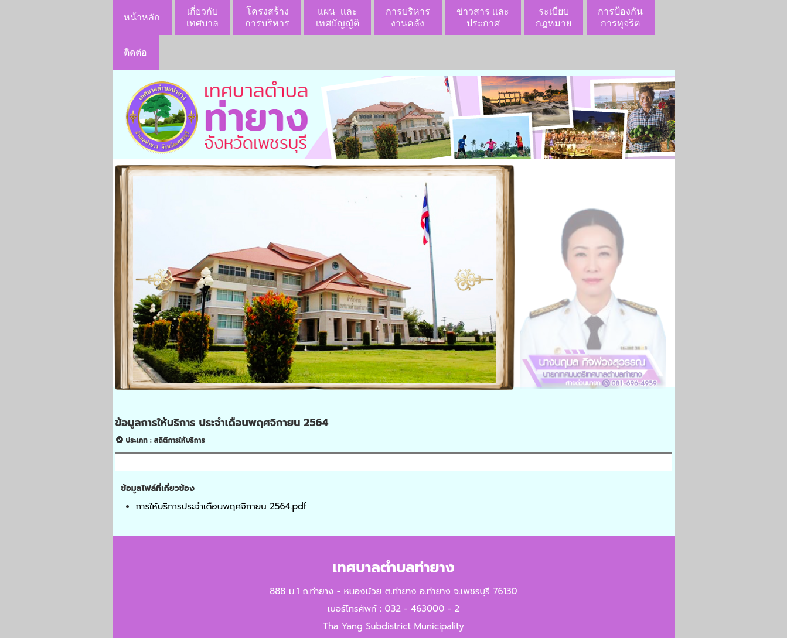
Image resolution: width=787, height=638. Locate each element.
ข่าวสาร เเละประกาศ (482, 17)
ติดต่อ (135, 52)
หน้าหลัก (142, 17)
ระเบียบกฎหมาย (553, 17)
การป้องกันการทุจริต (620, 17)
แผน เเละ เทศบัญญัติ (337, 17)
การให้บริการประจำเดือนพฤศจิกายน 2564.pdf (221, 506)
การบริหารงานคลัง (408, 17)
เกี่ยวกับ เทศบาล (202, 17)
